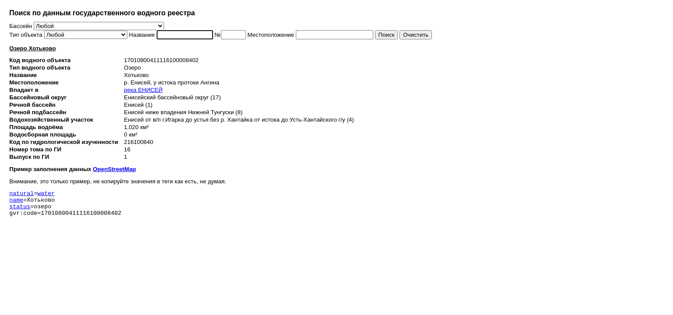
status (19, 210)
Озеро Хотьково (32, 48)
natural (21, 194)
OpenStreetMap (114, 169)
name (16, 202)
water (46, 194)
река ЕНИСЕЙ (143, 90)
